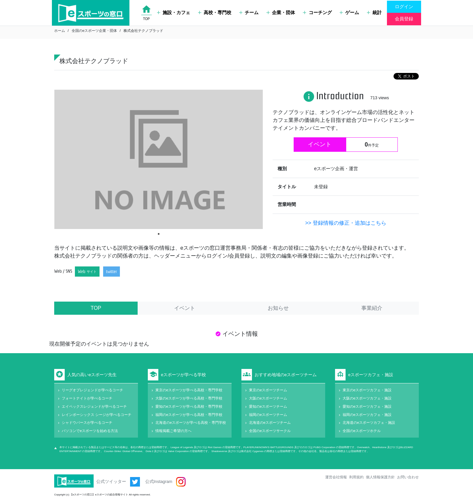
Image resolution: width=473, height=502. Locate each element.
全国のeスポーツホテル (362, 431)
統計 (374, 12)
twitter (111, 271)
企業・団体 (280, 12)
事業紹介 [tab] (371, 308)
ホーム (59, 31)
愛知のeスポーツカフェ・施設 (367, 406)
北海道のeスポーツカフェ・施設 (369, 422)
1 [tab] (158, 234)
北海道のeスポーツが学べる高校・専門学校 (190, 422)
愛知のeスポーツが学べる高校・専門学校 (188, 406)
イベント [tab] (184, 308)
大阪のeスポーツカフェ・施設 (367, 398)
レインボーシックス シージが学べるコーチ (96, 415)
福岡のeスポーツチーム (268, 415)
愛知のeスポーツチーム (268, 406)
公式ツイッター (118, 482)
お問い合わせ (408, 477)
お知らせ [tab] (278, 308)
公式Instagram (165, 482)
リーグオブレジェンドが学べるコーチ (92, 390)
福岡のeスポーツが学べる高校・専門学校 (188, 415)
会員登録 (404, 18)
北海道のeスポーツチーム (270, 422)
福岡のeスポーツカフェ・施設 (367, 415)
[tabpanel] (158, 159)
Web (87, 271)
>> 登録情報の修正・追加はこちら (345, 223)
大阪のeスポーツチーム (268, 398)
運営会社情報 (336, 477)
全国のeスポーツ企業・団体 (94, 31)
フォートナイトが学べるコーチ (87, 398)
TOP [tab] (96, 308)
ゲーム (349, 12)
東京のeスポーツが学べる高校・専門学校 (188, 390)
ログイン (404, 6)
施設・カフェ (173, 12)
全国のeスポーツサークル (270, 431)
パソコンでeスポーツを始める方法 (90, 431)
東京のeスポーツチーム (268, 390)
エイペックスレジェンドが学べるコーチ (94, 406)
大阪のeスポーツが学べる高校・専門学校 (188, 398)
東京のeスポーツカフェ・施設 (367, 390)
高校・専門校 (214, 12)
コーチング (317, 12)
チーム (249, 12)
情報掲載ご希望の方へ (173, 431)
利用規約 (356, 477)
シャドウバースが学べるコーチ (87, 422)
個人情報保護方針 (380, 477)
